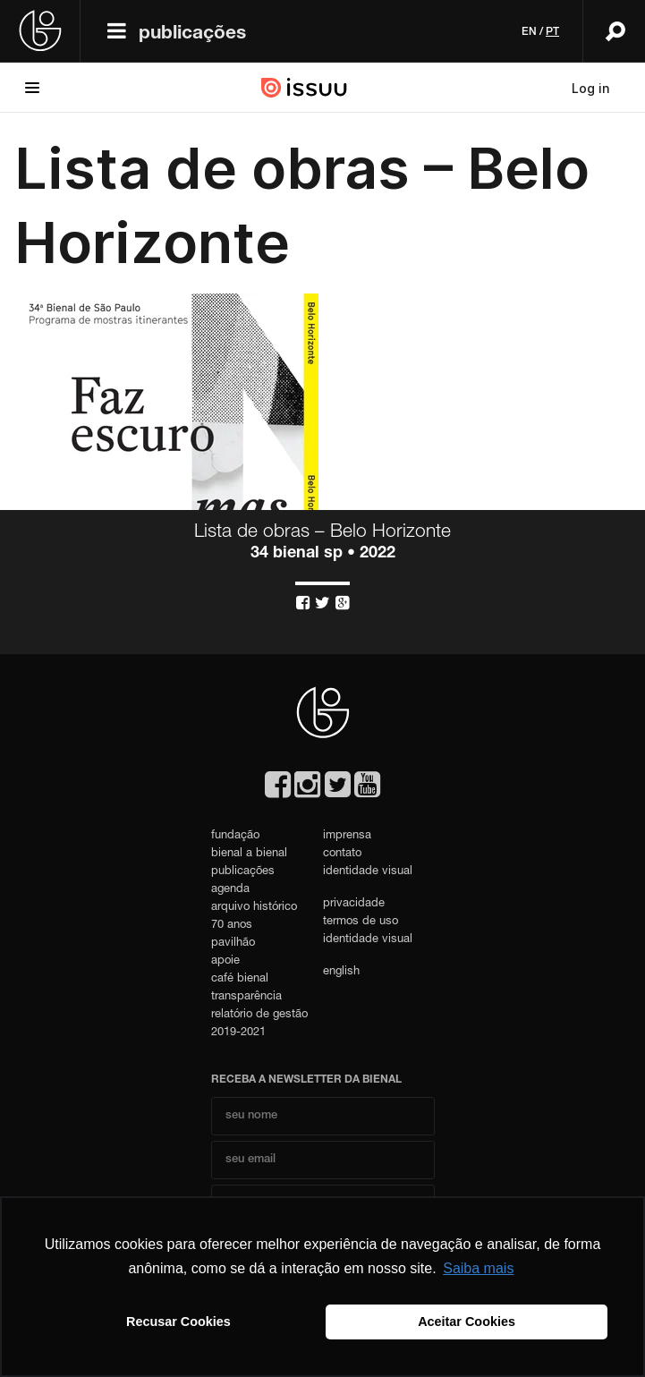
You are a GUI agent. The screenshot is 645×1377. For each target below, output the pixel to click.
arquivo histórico (254, 908)
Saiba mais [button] (478, 1268)
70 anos (231, 925)
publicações (192, 34)
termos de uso (360, 922)
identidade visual (367, 872)
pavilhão (233, 943)
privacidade (354, 904)
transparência (246, 997)
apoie (225, 961)
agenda (230, 890)
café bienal (239, 979)
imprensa (347, 836)
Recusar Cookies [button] (178, 1321)
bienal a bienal (249, 854)
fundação (235, 836)
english (341, 972)
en (529, 32)
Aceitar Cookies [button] (466, 1321)
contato (342, 854)
